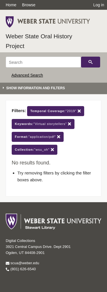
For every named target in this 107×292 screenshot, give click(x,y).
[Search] (43, 62)
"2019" (55, 111)
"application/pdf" (37, 137)
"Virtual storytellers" (43, 124)
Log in (98, 5)
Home (11, 5)
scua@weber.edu (22, 263)
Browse (28, 5)
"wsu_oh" (34, 150)
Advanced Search (27, 75)
